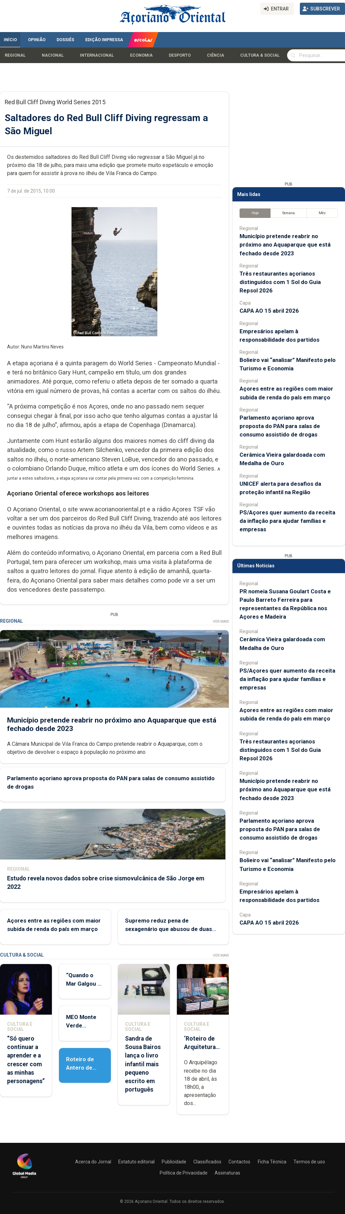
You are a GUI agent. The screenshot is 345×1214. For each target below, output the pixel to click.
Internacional (97, 55)
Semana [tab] (288, 213)
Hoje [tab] (255, 213)
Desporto (180, 55)
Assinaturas (227, 1173)
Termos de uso (309, 1161)
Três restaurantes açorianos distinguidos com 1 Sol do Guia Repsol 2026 (280, 282)
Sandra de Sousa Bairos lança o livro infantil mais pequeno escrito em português (143, 1064)
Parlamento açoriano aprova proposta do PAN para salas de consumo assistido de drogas (280, 426)
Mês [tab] (322, 213)
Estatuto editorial (136, 1161)
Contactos (239, 1161)
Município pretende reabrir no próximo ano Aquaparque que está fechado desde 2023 (285, 244)
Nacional (53, 55)
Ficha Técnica (272, 1161)
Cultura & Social (260, 55)
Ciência (215, 55)
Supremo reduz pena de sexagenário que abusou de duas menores (168, 929)
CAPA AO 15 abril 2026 (269, 310)
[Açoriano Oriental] (24, 1179)
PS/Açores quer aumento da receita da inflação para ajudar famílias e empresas (287, 521)
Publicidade (174, 1161)
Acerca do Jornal (93, 1161)
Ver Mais (221, 621)
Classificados (207, 1161)
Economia (141, 55)
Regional (15, 55)
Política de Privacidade (184, 1173)
